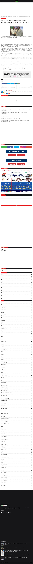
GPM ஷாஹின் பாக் (16, 315)
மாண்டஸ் (16, 446)
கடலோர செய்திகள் (16, 370)
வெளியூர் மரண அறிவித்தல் (16, 478)
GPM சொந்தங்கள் (16, 307)
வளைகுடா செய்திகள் (16, 464)
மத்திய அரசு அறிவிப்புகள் (16, 439)
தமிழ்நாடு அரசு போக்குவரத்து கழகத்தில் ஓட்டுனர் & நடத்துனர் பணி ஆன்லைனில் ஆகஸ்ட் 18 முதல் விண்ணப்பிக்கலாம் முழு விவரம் (17, 554)
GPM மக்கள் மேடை (16, 310)
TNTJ (16, 333)
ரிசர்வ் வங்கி (16, 459)
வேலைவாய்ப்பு (16, 482)
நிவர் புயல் (16, 426)
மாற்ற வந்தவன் (10, 90)
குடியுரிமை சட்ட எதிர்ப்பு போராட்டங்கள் (16, 392)
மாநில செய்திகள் (16, 447)
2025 (16, 276)
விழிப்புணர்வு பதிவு (16, 472)
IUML (16, 317)
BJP (16, 302)
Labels (2, 300)
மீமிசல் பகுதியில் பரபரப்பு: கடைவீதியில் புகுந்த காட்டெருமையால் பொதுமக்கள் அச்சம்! (16, 543)
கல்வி (16, 374)
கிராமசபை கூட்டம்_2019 (16, 382)
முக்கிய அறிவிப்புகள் (16, 454)
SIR (16, 326)
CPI (16, 304)
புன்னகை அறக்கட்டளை (16, 436)
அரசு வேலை (16, 344)
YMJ (16, 338)
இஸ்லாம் (16, 357)
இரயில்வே (16, 354)
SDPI (16, 325)
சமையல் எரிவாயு (16, 405)
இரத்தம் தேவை (16, 352)
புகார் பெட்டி (16, 431)
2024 (16, 277)
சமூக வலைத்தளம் (16, 403)
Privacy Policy (30, 562)
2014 (16, 293)
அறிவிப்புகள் (16, 347)
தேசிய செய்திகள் (16, 416)
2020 (16, 284)
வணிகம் (16, 462)
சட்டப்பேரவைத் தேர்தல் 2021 (16, 398)
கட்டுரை (16, 372)
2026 (16, 274)
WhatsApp (16, 336)
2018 (16, 287)
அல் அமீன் (16, 346)
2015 (16, 292)
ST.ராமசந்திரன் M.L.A (16, 328)
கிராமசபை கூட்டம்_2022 (16, 387)
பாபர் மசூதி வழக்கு (16, 429)
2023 (16, 279)
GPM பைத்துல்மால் (16, 309)
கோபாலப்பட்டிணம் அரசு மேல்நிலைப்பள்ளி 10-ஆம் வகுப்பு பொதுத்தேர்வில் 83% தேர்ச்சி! (16, 557)
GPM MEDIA (6, 562)
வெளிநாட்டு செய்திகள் (5, 16)
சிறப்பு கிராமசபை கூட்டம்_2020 (16, 406)
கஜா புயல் (16, 377)
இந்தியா (16, 351)
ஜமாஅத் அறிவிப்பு (16, 485)
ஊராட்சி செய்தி (16, 367)
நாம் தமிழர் (16, 424)
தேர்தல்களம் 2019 (16, 419)
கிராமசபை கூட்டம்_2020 (16, 383)
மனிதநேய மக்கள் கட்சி (16, 444)
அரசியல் (16, 339)
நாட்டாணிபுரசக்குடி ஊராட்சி (16, 423)
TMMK (16, 331)
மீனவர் (16, 452)
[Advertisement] (16, 9)
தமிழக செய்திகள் (16, 410)
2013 (16, 295)
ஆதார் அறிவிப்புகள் (16, 349)
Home (1, 16)
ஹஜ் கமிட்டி (16, 488)
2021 (16, 282)
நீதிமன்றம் (16, 428)
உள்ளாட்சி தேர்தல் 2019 (16, 362)
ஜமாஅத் (16, 483)
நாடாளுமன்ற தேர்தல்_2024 (16, 421)
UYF (16, 334)
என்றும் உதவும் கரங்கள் (16, 369)
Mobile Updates (16, 320)
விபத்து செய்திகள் (16, 467)
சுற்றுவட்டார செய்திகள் (16, 408)
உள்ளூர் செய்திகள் (16, 364)
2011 (16, 298)
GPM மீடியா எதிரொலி (16, 314)
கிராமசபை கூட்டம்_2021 (16, 385)
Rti (16, 323)
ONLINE (16, 322)
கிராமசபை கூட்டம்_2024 (16, 390)
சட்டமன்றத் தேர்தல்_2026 (16, 400)
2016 (16, 290)
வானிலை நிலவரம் (16, 465)
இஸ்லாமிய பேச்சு (16, 356)
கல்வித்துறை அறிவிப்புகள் (16, 375)
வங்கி (16, 460)
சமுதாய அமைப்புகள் (16, 401)
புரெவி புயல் (16, 434)
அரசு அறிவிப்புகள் (16, 341)
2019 (16, 285)
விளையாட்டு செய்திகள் (16, 475)
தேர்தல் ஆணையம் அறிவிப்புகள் (16, 418)
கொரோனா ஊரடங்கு (16, 395)
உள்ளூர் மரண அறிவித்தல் (16, 365)
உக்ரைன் (16, 359)
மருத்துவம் (16, 442)
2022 (16, 281)
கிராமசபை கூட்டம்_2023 (16, 388)
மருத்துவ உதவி (16, 441)
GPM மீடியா (16, 312)
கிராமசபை (16, 380)
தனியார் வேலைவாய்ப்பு (16, 413)
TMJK (16, 330)
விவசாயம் (16, 470)
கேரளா (16, 393)
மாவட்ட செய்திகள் (16, 449)
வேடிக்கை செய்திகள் (16, 480)
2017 (16, 289)
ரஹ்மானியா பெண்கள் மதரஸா (16, 457)
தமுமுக (16, 411)
